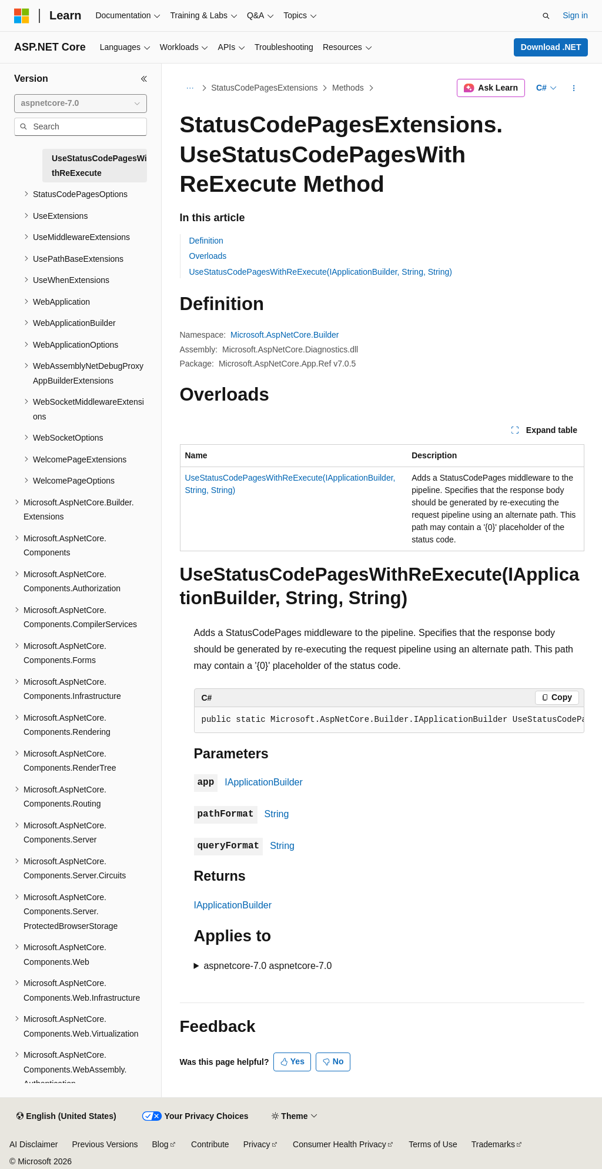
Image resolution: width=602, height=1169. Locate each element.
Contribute (210, 1144)
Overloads (208, 256)
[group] (389, 720)
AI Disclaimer (33, 1144)
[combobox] (80, 103)
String (277, 814)
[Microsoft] (21, 16)
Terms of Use (433, 1144)
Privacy (256, 1144)
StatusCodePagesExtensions (264, 87)
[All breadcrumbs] (190, 88)
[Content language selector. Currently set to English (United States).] (66, 1116)
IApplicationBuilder (264, 782)
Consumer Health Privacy (339, 1144)
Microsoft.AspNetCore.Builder (284, 334)
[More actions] (573, 88)
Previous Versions (105, 1144)
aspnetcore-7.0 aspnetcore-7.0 (267, 966)
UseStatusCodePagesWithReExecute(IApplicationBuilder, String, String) (320, 272)
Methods (348, 87)
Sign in (575, 15)
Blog (160, 1144)
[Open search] (546, 15)
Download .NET (551, 47)
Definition (206, 240)
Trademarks (493, 1144)
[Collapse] (144, 78)
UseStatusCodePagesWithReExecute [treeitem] (99, 166)
